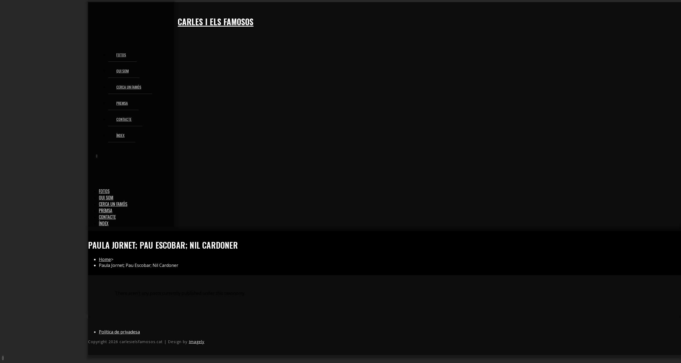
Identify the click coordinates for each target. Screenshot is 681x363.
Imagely (196, 341)
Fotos (104, 191)
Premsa (105, 210)
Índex (103, 223)
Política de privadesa (119, 332)
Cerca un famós (113, 204)
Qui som (106, 197)
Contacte (107, 217)
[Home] (105, 259)
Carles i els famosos (215, 22)
